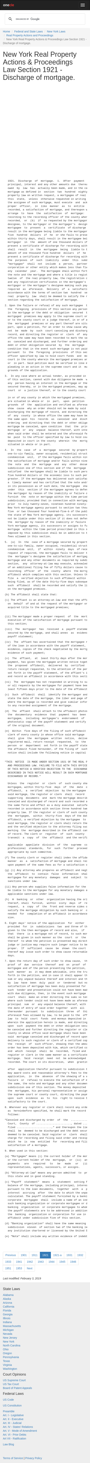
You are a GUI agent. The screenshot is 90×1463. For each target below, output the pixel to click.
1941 (19, 1261)
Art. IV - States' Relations (18, 1426)
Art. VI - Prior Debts (14, 1434)
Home (6, 31)
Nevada (7, 1333)
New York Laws (56, 31)
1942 (30, 1261)
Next (29, 1268)
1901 (24, 1255)
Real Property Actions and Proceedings (29, 35)
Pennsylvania (11, 1357)
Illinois (6, 1318)
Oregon (7, 1353)
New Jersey (10, 1337)
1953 (19, 1268)
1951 (8, 1268)
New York (8, 1341)
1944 (52, 1261)
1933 (8, 1261)
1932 (80, 1255)
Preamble (8, 1411)
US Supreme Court (14, 1380)
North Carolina (11, 1345)
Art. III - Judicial (12, 1423)
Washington (10, 1368)
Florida (7, 1310)
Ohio (6, 1349)
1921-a (57, 1255)
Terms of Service (13, 1458)
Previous (10, 1255)
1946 (73, 1261)
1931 (69, 1255)
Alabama (8, 1294)
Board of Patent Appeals (17, 1388)
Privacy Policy (33, 1458)
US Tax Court (11, 1384)
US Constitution (12, 1405)
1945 (62, 1261)
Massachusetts (12, 1326)
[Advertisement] (45, 129)
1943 (41, 1261)
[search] (44, 19)
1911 (35, 1255)
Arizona (7, 1302)
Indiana (7, 1322)
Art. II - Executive (13, 1419)
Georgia (8, 1314)
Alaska (7, 1298)
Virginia (7, 1364)
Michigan (8, 1329)
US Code (8, 1399)
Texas (6, 1361)
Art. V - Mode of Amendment (20, 1430)
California (8, 1306)
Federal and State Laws (28, 31)
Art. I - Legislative (13, 1415)
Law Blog (8, 1444)
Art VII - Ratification (14, 1438)
